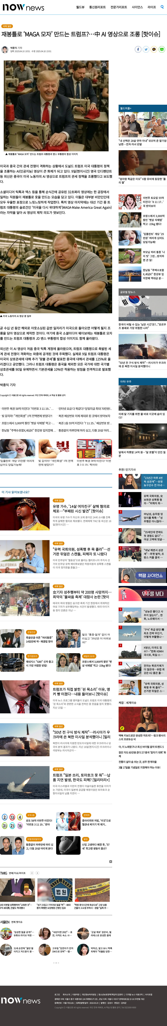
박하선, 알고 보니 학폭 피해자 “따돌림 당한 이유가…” (101, 951)
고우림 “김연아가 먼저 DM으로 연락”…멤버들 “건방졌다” (62, 951)
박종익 (13, 48)
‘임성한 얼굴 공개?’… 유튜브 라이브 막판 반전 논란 (24, 935)
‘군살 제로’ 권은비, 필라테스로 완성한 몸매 (101, 933)
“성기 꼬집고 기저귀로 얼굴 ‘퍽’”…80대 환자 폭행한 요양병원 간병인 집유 (91, 906)
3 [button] (58, 963)
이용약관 (75, 994)
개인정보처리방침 (89, 994)
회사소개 (66, 994)
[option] (53, 895)
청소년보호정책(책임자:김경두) (110, 994)
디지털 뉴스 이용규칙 (134, 994)
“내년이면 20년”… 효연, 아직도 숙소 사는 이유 (62, 935)
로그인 (57, 994)
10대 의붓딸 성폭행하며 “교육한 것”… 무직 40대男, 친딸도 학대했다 (53, 906)
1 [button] (54, 963)
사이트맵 (148, 994)
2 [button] (56, 963)
